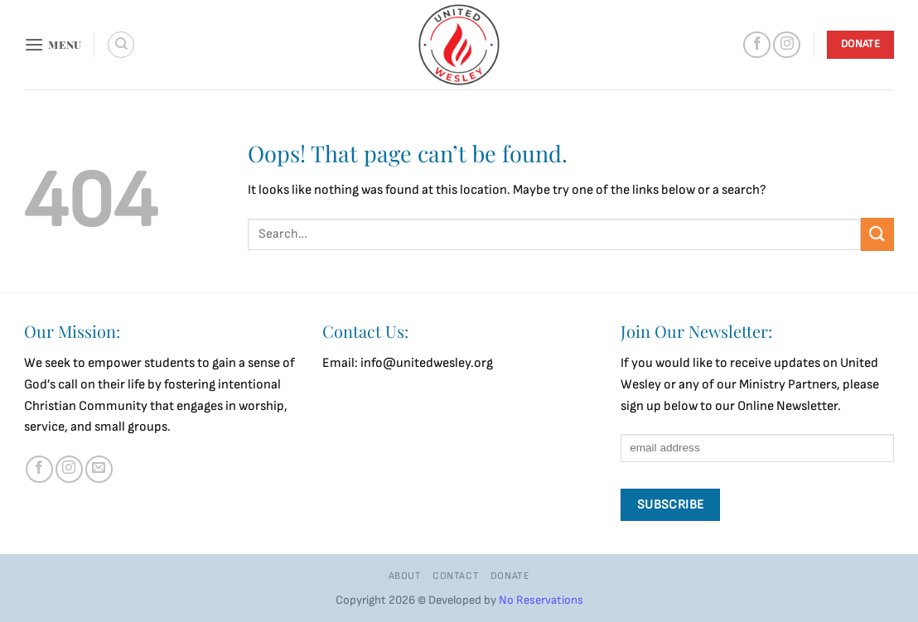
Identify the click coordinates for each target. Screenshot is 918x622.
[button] (53, 44)
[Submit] (877, 234)
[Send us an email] (99, 469)
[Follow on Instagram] (786, 45)
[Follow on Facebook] (757, 45)
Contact (455, 576)
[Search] (121, 44)
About (405, 576)
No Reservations (541, 600)
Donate (510, 576)
